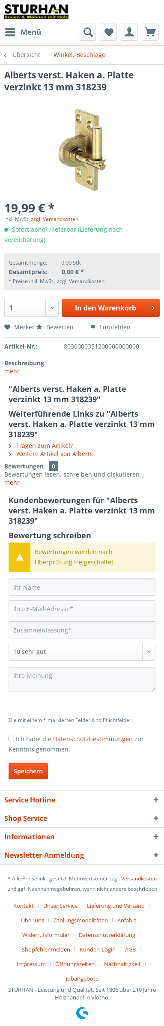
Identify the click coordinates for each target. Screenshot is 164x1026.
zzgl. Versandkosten (54, 219)
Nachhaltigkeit (122, 964)
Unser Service (60, 906)
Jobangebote (82, 978)
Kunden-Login (98, 949)
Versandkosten (139, 878)
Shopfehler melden (46, 949)
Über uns (32, 920)
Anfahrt (127, 920)
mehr (12, 371)
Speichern (28, 771)
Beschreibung (24, 363)
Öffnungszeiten (75, 964)
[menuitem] (22, 32)
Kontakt (23, 906)
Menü (23, 31)
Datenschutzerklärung (107, 935)
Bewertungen (24, 466)
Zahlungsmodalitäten (81, 920)
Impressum (31, 964)
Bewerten (55, 327)
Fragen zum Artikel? (41, 445)
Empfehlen (110, 327)
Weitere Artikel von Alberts (51, 454)
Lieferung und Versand (116, 906)
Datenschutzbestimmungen (93, 739)
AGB (130, 949)
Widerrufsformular (45, 935)
